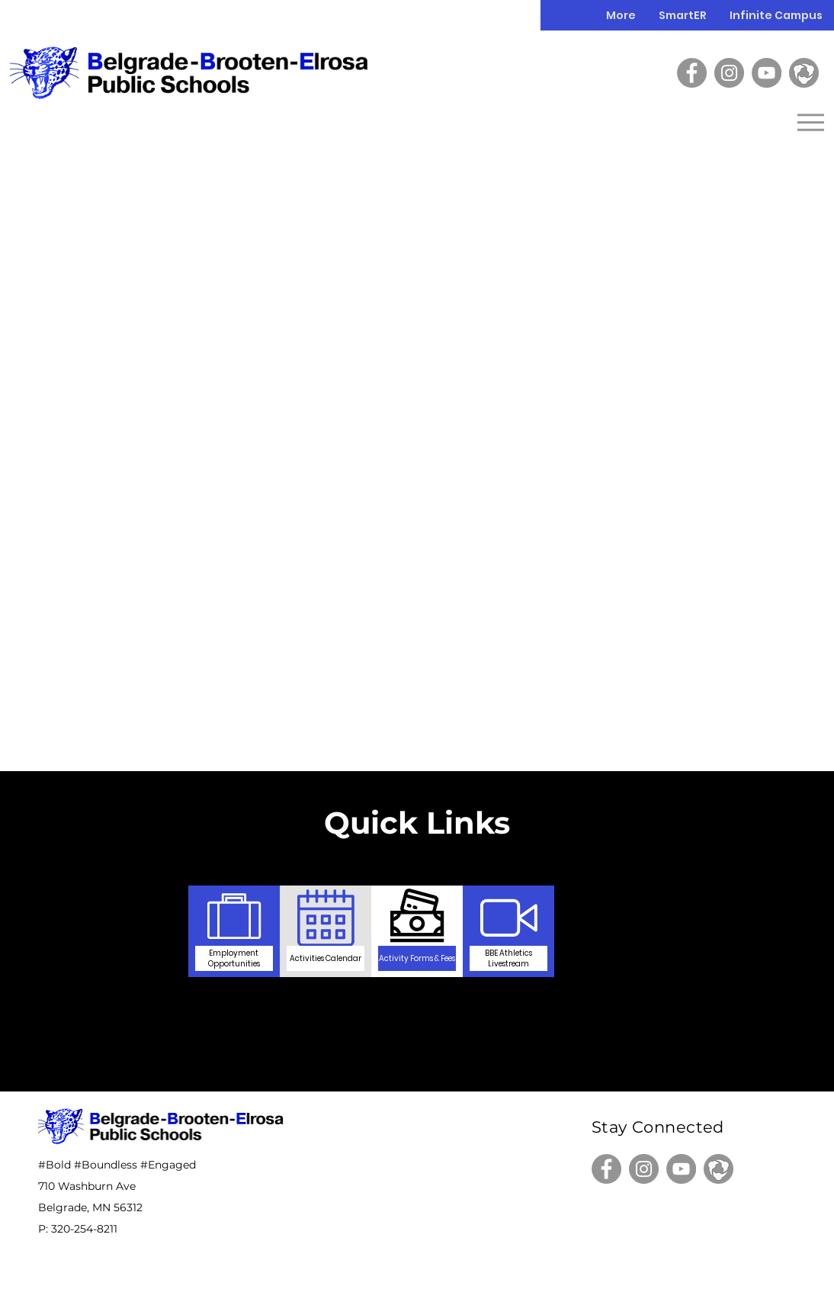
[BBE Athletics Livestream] (508, 958)
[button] (776, 15)
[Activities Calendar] (325, 958)
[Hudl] (804, 73)
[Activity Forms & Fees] (417, 958)
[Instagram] (729, 73)
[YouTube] (766, 73)
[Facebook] (692, 73)
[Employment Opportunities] (234, 958)
